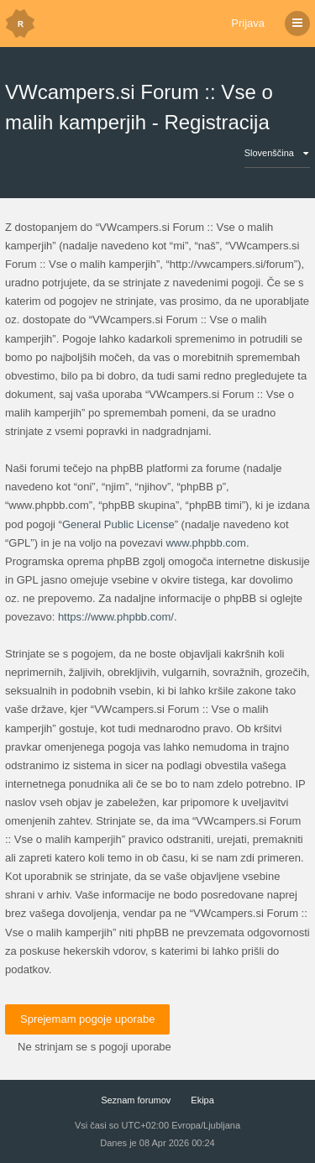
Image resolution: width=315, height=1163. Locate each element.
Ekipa (202, 1100)
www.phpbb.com (205, 543)
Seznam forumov (136, 1100)
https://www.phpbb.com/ (116, 616)
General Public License (118, 524)
